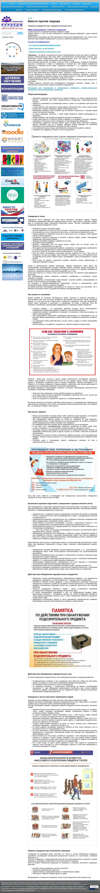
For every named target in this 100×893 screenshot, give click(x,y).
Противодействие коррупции (52, 10)
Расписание (87, 3)
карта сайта (20, 1)
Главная (12, 3)
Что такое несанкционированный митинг (45, 45)
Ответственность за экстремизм (41, 48)
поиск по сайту (12, 1)
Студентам (76, 3)
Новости (54, 3)
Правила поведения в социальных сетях (45, 52)
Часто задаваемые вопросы (74, 10)
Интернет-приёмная (32, 10)
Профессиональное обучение (77, 7)
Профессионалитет (58, 7)
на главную (4, 1)
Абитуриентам (65, 3)
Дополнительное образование (13, 7)
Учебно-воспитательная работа (37, 7)
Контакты (19, 10)
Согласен (94, 886)
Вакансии (94, 7)
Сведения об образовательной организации (33, 3)
